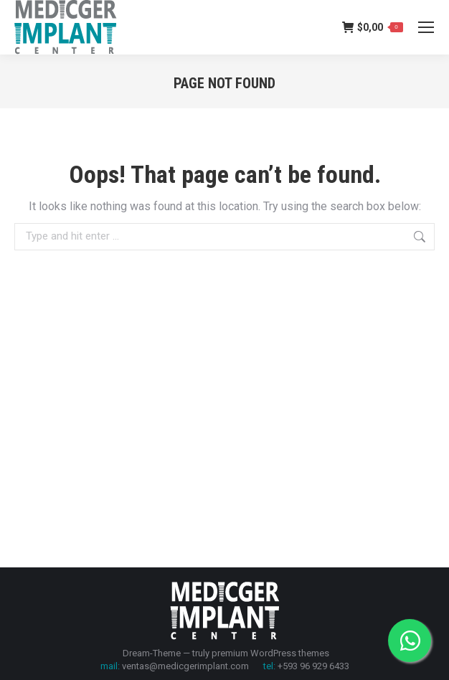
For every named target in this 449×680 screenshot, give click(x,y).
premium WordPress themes (270, 653)
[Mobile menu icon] (426, 27)
